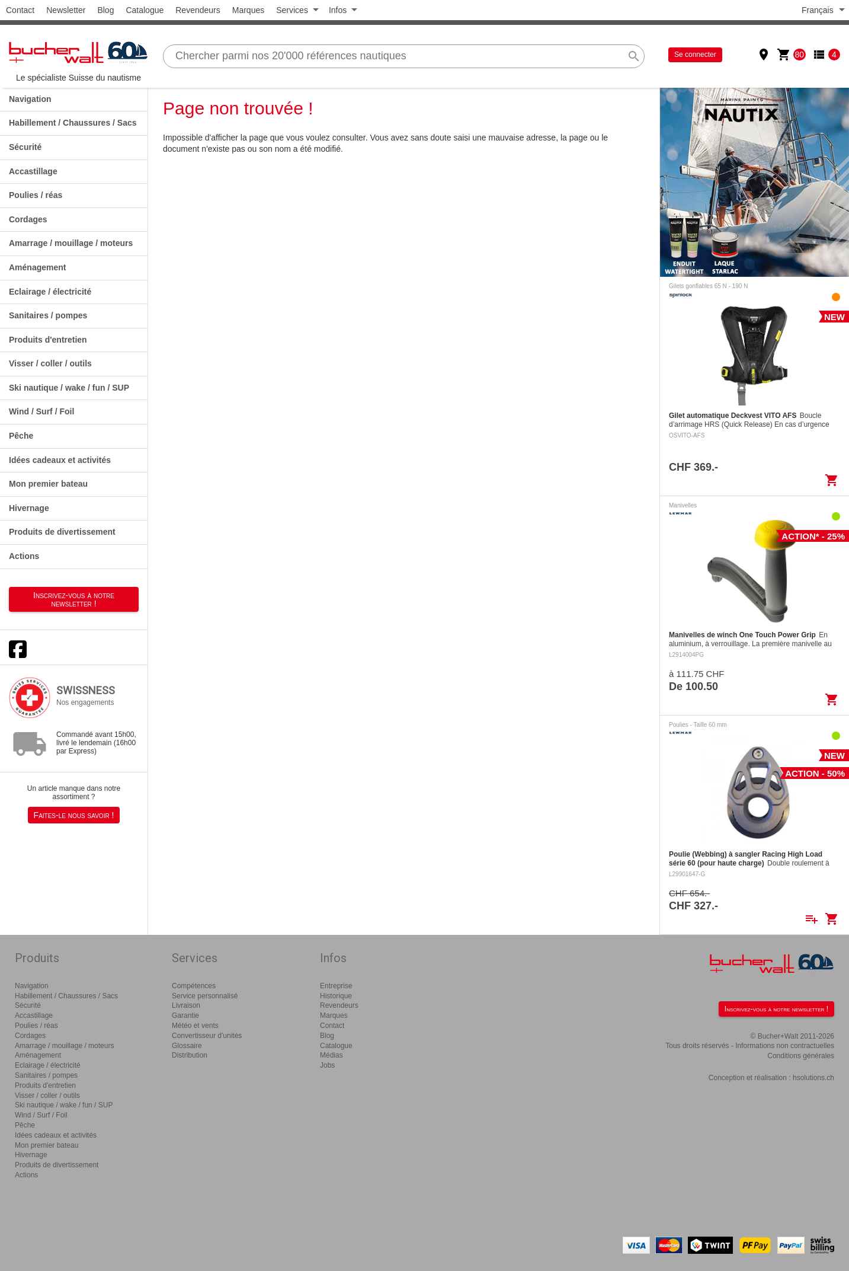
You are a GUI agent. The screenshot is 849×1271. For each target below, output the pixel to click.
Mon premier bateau (48, 483)
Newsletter (65, 10)
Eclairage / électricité (50, 291)
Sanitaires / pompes (48, 315)
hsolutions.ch (813, 1078)
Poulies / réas (35, 195)
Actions (24, 556)
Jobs (327, 1065)
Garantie (185, 1015)
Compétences (194, 986)
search (634, 56)
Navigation (30, 99)
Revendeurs (197, 10)
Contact (20, 10)
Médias (331, 1055)
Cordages (28, 219)
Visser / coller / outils (50, 363)
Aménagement (37, 267)
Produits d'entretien (48, 339)
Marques (248, 10)
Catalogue (145, 10)
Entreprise (336, 986)
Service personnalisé (205, 996)
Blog (105, 10)
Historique (336, 996)
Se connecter (695, 54)
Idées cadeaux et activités (60, 460)
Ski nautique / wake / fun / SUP (69, 387)
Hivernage (29, 508)
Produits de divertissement (62, 531)
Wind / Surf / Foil (41, 411)
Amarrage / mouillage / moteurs (71, 243)
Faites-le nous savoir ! (74, 815)
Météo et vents (195, 1025)
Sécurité (25, 147)
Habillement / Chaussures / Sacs (73, 122)
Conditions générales (800, 1056)
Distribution (189, 1055)
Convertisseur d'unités (207, 1036)
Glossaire (187, 1046)
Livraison (186, 1005)
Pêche (21, 435)
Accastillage (33, 171)
